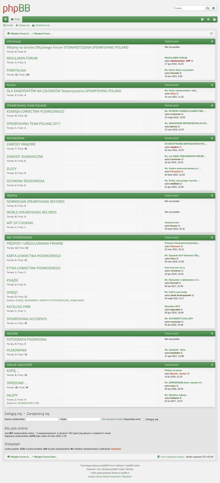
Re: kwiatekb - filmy (175, 350)
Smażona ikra (172, 222)
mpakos (174, 147)
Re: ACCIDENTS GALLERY (179, 318)
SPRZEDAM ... (17, 383)
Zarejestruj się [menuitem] (215, 20)
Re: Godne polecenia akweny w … (183, 168)
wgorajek (175, 309)
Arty (98, 469)
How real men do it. (175, 267)
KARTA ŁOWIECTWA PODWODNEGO (34, 256)
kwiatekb (175, 353)
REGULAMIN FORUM (22, 58)
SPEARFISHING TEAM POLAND (27, 105)
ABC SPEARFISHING (19, 237)
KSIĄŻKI (12, 280)
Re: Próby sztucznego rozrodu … (182, 180)
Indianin (174, 398)
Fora (86, 19)
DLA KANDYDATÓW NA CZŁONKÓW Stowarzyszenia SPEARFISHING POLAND (64, 91)
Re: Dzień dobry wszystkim (179, 70)
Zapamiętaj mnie (134, 419)
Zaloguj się (24, 25)
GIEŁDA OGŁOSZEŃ (19, 365)
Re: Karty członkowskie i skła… (181, 90)
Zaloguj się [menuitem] (209, 20)
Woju (173, 93)
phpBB (104, 465)
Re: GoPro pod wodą (176, 292)
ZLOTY (11, 169)
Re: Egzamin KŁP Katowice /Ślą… (182, 255)
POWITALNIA (16, 71)
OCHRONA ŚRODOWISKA (26, 181)
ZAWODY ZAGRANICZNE (25, 157)
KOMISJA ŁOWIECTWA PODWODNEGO (35, 112)
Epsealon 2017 (172, 306)
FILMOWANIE (17, 350)
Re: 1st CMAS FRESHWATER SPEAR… (185, 156)
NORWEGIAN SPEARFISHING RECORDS (36, 202)
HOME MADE (77, 300)
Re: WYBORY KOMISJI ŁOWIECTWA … (185, 111)
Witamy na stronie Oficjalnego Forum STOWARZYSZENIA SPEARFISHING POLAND (67, 48)
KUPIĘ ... (13, 371)
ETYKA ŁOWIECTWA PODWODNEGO (34, 268)
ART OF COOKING (20, 223)
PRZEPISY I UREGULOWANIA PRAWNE (35, 244)
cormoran (175, 114)
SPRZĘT (12, 293)
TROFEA (12, 195)
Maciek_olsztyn (178, 373)
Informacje (14, 41)
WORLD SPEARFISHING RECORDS (32, 212)
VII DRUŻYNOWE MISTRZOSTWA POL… (186, 144)
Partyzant (175, 171)
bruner (174, 226)
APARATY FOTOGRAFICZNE (54, 300)
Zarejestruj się (42, 25)
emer (173, 258)
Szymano (175, 246)
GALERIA (12, 333)
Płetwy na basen (173, 370)
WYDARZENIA (16, 138)
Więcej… (6, 20)
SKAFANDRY (31, 300)
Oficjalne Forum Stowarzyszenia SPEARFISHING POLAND (43, 19)
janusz (173, 126)
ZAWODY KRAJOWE (21, 144)
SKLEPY (12, 396)
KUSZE (19, 300)
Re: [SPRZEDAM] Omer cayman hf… (184, 382)
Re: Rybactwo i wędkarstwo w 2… (183, 280)
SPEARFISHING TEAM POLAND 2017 (33, 124)
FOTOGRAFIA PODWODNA (26, 340)
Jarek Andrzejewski (180, 295)
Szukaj (9, 25)
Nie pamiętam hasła (112, 419)
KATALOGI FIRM (18, 307)
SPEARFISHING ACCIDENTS (27, 319)
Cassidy (174, 73)
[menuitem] (202, 19)
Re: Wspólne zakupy (175, 395)
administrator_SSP (180, 61)
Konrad (174, 283)
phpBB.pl (125, 473)
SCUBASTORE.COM (28, 403)
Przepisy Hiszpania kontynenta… (182, 243)
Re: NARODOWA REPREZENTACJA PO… (186, 123)
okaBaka (175, 183)
